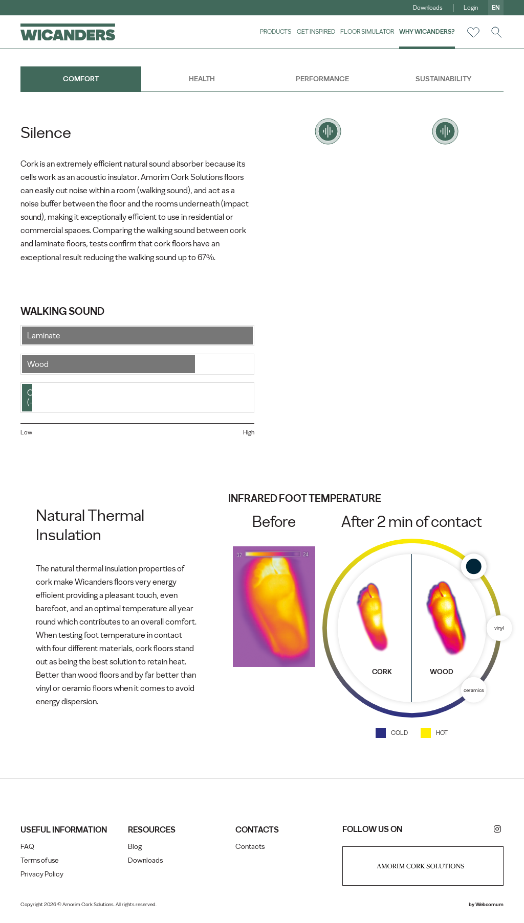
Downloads (428, 7)
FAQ (27, 846)
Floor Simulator (367, 31)
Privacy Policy (41, 874)
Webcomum (489, 904)
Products (275, 31)
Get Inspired (316, 31)
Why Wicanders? (427, 31)
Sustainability (443, 79)
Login (471, 7)
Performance (322, 79)
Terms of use (39, 860)
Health (202, 79)
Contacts (250, 846)
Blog (135, 846)
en (496, 7)
